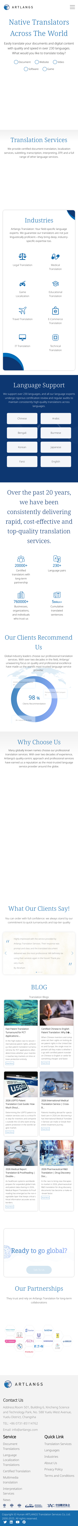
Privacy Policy (53, 1469)
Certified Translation (16, 1471)
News (6, 1500)
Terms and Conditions (59, 1476)
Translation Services (58, 1444)
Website (44, 62)
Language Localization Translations (11, 1460)
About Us (50, 1463)
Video (61, 62)
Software (33, 69)
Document (25, 62)
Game (50, 69)
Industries (51, 1456)
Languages (52, 1450)
